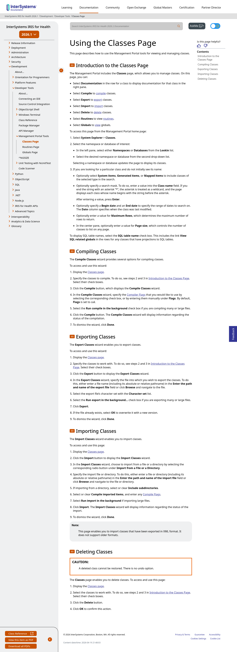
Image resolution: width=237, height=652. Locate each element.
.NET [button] (17, 195)
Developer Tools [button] (24, 88)
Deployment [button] (18, 47)
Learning (67, 7)
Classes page (96, 272)
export (98, 100)
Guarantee (200, 634)
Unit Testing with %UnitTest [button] (35, 163)
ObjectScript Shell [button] (29, 109)
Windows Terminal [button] (29, 114)
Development (46, 16)
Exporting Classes (208, 69)
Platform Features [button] (25, 82)
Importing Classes (208, 74)
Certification (186, 7)
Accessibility (214, 634)
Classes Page (78, 16)
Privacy (178, 634)
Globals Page (30, 152)
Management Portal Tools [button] (34, 136)
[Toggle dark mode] (215, 26)
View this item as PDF (20, 640)
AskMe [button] (197, 25)
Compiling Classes (208, 64)
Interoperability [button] (20, 216)
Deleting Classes (207, 78)
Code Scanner (27, 168)
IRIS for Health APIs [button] (26, 206)
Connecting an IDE (29, 98)
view (97, 125)
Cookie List (215, 638)
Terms (187, 634)
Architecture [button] (18, 57)
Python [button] (19, 174)
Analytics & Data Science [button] (25, 221)
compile (101, 93)
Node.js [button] (19, 200)
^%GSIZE (24, 157)
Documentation (89, 7)
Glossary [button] (16, 226)
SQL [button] (17, 184)
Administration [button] (20, 52)
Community (113, 7)
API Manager (26, 130)
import (98, 106)
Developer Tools (62, 16)
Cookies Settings (198, 639)
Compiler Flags (136, 294)
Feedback (233, 333)
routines (108, 118)
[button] (72, 65)
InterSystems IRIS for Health (28, 26)
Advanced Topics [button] (24, 211)
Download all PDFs (19, 646)
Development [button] (19, 66)
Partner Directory (212, 7)
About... (19, 72)
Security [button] (16, 61)
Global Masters (163, 7)
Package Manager (29, 125)
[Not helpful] (205, 46)
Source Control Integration (34, 104)
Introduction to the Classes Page (168, 278)
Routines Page (30, 146)
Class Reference (28, 120)
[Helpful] (198, 46)
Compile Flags (151, 494)
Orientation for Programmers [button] (32, 77)
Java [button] (17, 190)
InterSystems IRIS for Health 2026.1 (21, 16)
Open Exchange (136, 7)
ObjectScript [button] (22, 179)
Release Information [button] (23, 43)
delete (98, 112)
